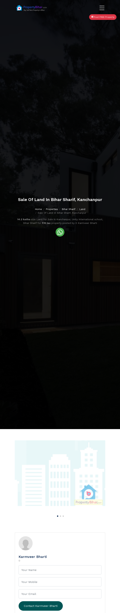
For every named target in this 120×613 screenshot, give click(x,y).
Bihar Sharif (68, 209)
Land (82, 209)
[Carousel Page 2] (60, 515)
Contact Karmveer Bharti (41, 606)
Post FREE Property (102, 17)
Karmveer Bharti (33, 557)
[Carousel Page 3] (63, 515)
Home (38, 209)
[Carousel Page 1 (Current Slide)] (57, 515)
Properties (52, 209)
